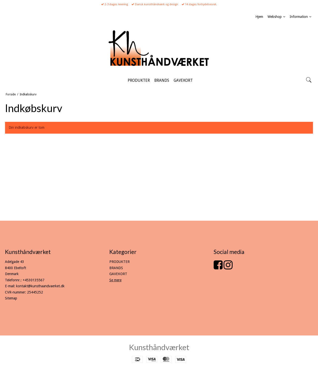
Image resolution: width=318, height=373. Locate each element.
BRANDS (116, 268)
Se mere (115, 280)
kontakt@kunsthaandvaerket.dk (40, 286)
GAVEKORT (118, 274)
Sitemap (11, 298)
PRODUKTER (119, 262)
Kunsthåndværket (159, 347)
